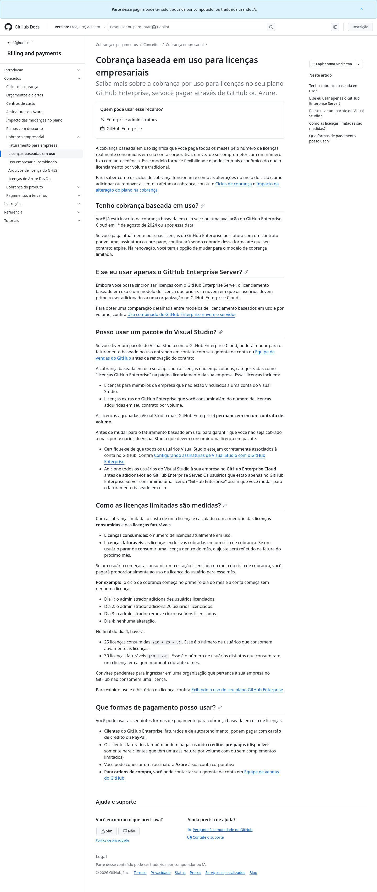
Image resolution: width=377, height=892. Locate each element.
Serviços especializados (225, 872)
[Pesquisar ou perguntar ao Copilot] (191, 27)
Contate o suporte (205, 837)
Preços (195, 872)
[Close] (362, 8)
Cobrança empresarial (185, 44)
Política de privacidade (112, 840)
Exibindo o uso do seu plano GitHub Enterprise (237, 690)
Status (180, 872)
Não (129, 830)
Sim (106, 830)
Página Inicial (19, 43)
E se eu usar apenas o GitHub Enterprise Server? (172, 271)
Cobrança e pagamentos (117, 44)
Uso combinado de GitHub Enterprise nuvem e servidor (181, 314)
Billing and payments (34, 53)
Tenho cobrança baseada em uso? (150, 205)
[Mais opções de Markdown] (358, 64)
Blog (253, 872)
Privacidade (161, 872)
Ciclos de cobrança (233, 184)
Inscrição (360, 26)
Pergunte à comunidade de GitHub (219, 829)
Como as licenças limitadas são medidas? (161, 505)
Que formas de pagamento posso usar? (159, 707)
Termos (140, 872)
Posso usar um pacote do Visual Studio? (159, 331)
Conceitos (151, 44)
